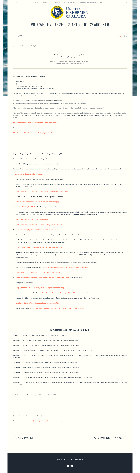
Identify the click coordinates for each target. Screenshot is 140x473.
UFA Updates (34, 46)
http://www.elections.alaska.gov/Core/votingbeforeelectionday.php (42, 191)
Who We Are (61, 460)
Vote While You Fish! (25, 438)
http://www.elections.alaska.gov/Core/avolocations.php (37, 202)
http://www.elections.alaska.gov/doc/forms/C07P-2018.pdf (38, 272)
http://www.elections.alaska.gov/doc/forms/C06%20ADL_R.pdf (40, 225)
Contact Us (79, 460)
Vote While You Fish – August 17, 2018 (108, 438)
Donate (70, 460)
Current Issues (26, 46)
